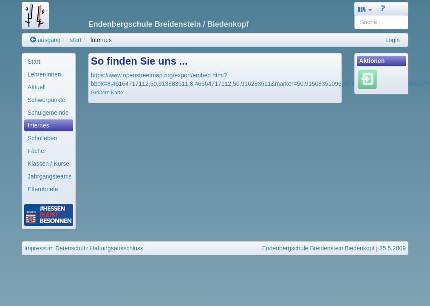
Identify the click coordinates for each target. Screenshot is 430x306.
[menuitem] (48, 62)
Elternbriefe (43, 189)
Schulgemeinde (48, 112)
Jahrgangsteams (50, 176)
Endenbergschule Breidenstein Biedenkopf (318, 248)
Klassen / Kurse (48, 163)
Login (392, 40)
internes (101, 40)
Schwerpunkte (46, 99)
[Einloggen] (367, 79)
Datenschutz (71, 248)
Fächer (37, 150)
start (75, 40)
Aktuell (36, 87)
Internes (38, 125)
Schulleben (42, 138)
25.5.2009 (392, 248)
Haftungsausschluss (116, 248)
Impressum (39, 248)
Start (34, 61)
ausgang (45, 40)
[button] (365, 9)
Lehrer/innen (44, 74)
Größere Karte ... (110, 93)
